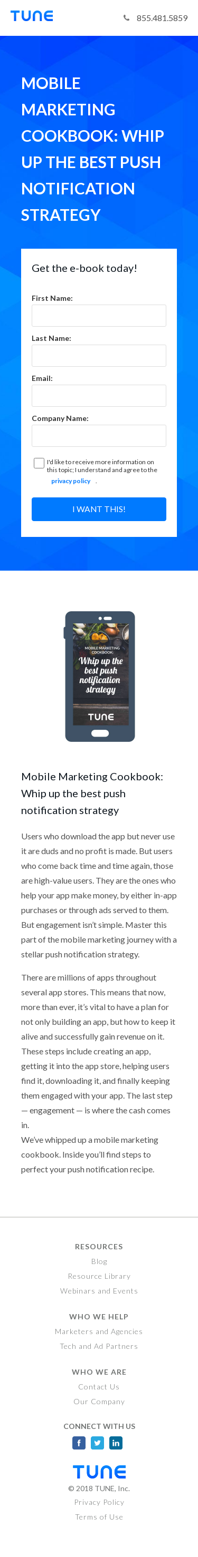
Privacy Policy (99, 1501)
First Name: (52, 297)
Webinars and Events (99, 1290)
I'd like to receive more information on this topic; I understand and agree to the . (101, 473)
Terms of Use (99, 1516)
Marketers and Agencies (99, 1331)
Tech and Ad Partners (99, 1345)
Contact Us (99, 1386)
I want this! (99, 509)
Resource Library (99, 1275)
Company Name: (60, 418)
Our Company (99, 1401)
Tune (37, 18)
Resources (99, 1246)
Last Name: (51, 338)
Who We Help (99, 1316)
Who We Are (99, 1371)
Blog (99, 1261)
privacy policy (70, 481)
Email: (42, 378)
